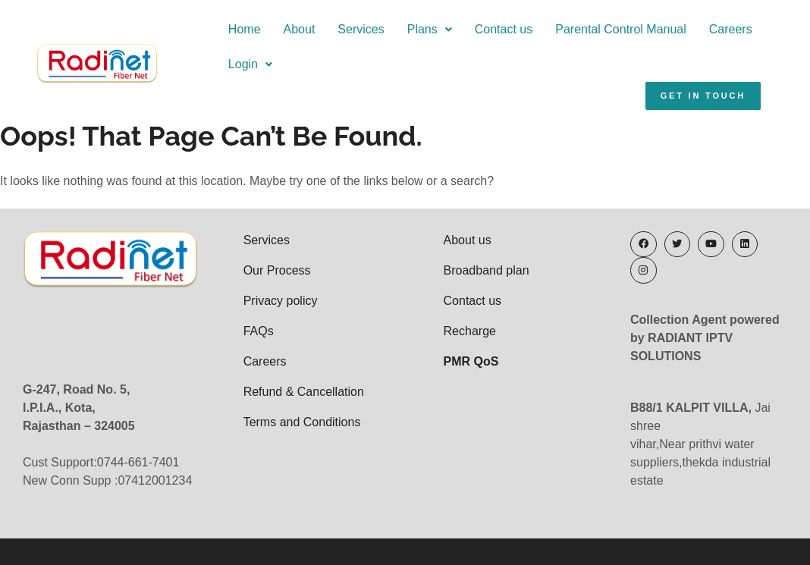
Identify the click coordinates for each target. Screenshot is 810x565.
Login (754, 29)
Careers (687, 29)
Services (318, 29)
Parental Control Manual (577, 29)
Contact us (460, 29)
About (256, 29)
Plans (386, 29)
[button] (386, 29)
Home (201, 29)
